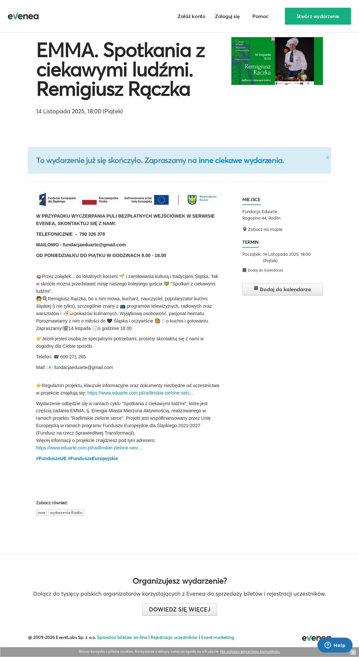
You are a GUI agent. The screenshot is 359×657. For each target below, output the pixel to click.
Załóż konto (191, 16)
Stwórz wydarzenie (317, 16)
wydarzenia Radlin (66, 512)
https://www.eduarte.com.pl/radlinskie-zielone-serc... (140, 392)
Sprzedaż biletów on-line (122, 637)
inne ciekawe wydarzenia (240, 160)
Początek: (251, 254)
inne (41, 512)
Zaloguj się (227, 16)
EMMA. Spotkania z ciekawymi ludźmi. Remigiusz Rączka (120, 69)
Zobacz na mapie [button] (262, 229)
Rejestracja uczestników (174, 637)
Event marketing (217, 637)
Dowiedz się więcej (179, 609)
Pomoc (260, 16)
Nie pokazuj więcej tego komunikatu (250, 651)
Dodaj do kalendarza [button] (262, 270)
